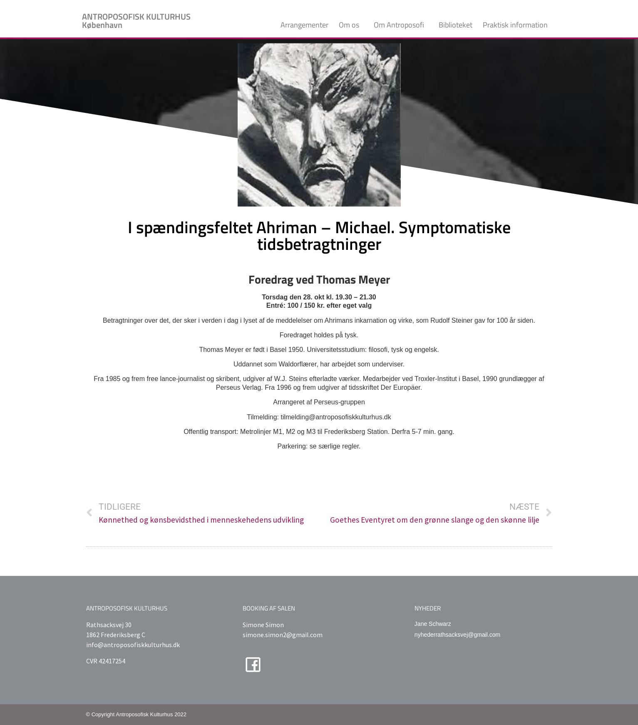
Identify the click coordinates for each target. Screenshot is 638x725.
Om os (351, 25)
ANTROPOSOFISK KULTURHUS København (136, 20)
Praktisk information (517, 25)
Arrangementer (304, 25)
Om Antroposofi (401, 25)
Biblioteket (455, 25)
